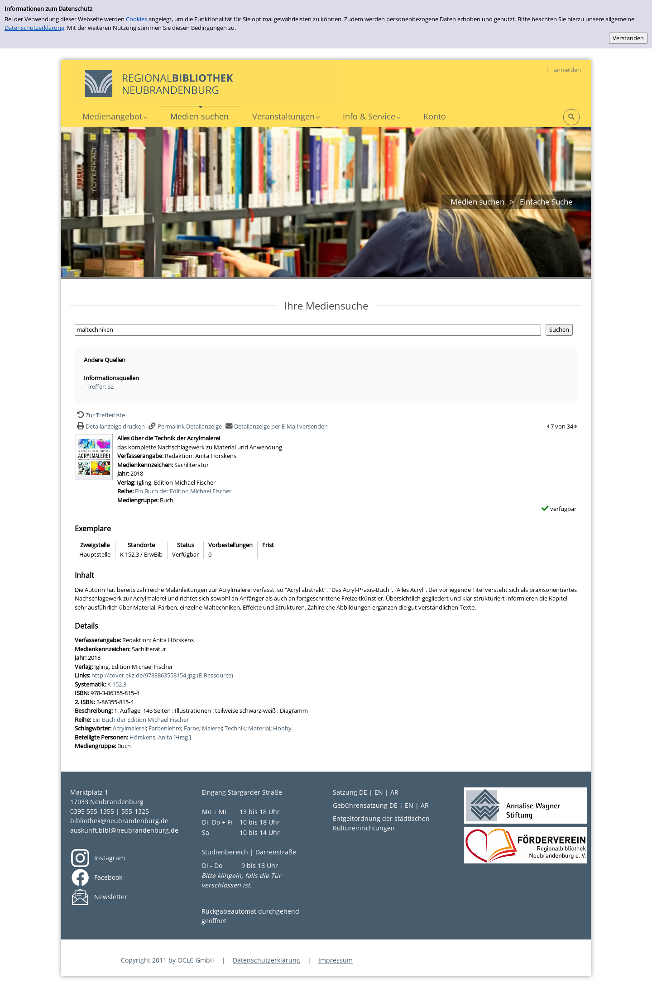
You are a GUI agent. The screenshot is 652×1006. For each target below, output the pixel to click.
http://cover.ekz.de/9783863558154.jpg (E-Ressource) (162, 675)
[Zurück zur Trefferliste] (100, 415)
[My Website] (206, 82)
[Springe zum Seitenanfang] (631, 985)
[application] (114, 116)
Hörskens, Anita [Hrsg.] (160, 737)
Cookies (136, 19)
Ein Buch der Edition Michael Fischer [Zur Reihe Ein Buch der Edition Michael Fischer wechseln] (183, 491)
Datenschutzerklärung (34, 28)
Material (259, 728)
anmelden (567, 70)
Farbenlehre (165, 728)
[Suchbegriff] (308, 330)
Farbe (191, 728)
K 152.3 (116, 684)
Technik (235, 728)
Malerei (212, 728)
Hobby (282, 728)
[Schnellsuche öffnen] (571, 117)
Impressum (335, 960)
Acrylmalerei (129, 728)
